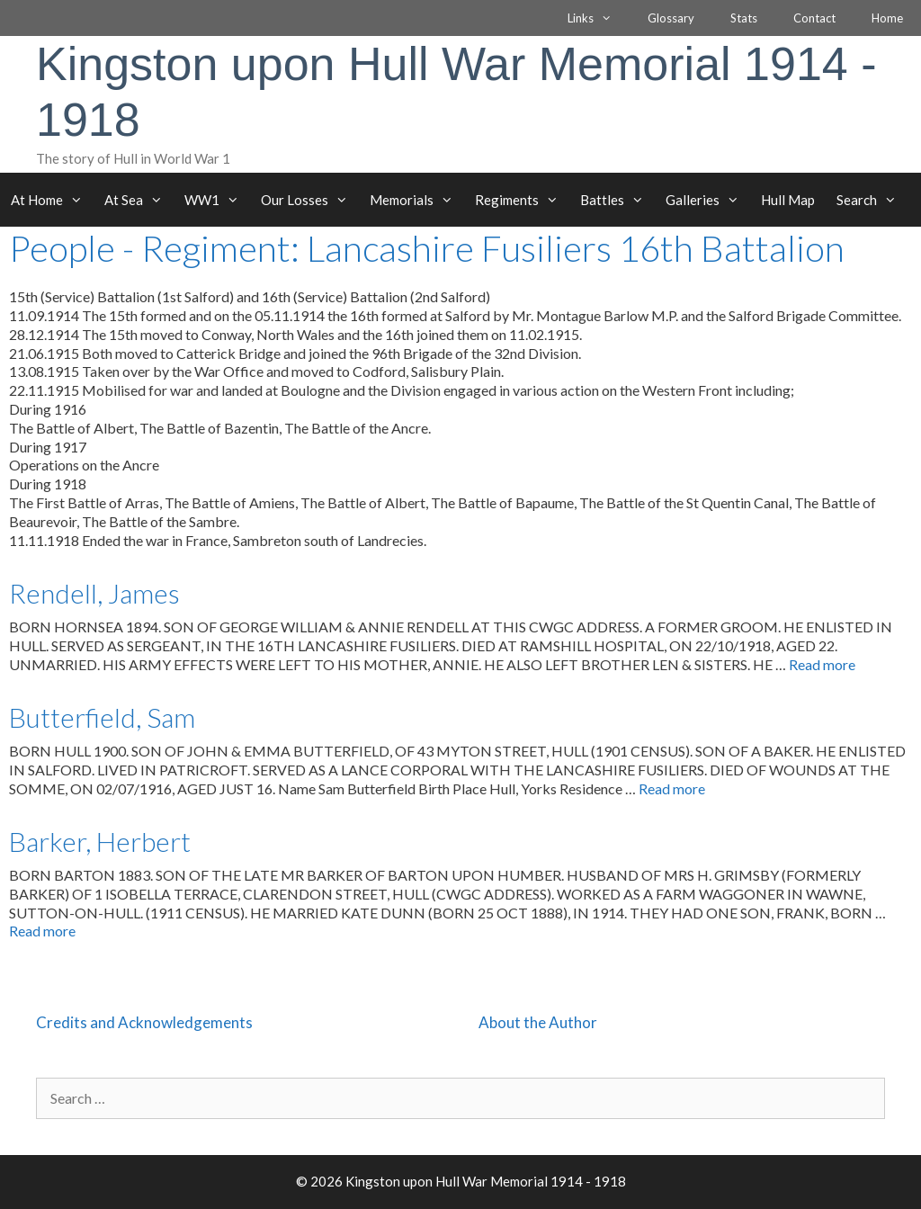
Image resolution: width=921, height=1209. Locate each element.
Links (599, 18)
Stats (743, 18)
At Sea (139, 200)
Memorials (417, 200)
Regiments (522, 200)
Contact (814, 18)
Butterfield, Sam (102, 717)
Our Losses (310, 200)
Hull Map (788, 200)
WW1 (217, 200)
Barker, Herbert (100, 841)
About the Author (537, 1022)
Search (872, 200)
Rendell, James (94, 593)
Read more (822, 664)
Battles (617, 200)
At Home (52, 200)
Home (887, 18)
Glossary (671, 18)
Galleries (708, 200)
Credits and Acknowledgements (144, 1022)
